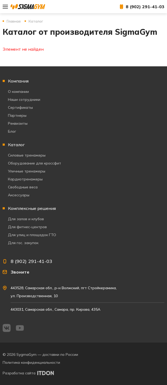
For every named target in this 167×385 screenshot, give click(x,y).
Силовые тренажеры (27, 155)
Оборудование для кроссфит (34, 163)
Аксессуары (18, 195)
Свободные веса (23, 187)
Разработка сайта (19, 373)
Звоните (20, 272)
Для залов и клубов (26, 219)
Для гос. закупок (23, 242)
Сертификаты (20, 107)
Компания (18, 81)
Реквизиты (18, 123)
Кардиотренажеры (25, 179)
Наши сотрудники (24, 99)
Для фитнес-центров (27, 226)
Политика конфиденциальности (31, 362)
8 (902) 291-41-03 (145, 6)
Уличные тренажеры (26, 171)
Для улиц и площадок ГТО (32, 234)
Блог (12, 131)
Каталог (16, 144)
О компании (18, 91)
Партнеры (17, 115)
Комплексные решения (32, 208)
